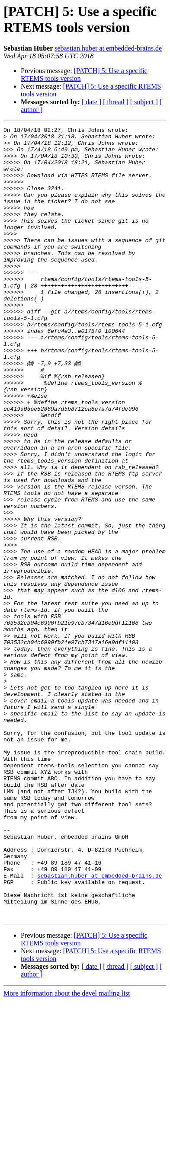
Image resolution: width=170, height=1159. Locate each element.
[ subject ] (144, 101)
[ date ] (91, 101)
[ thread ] (115, 101)
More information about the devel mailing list (66, 1151)
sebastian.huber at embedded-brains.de (108, 48)
